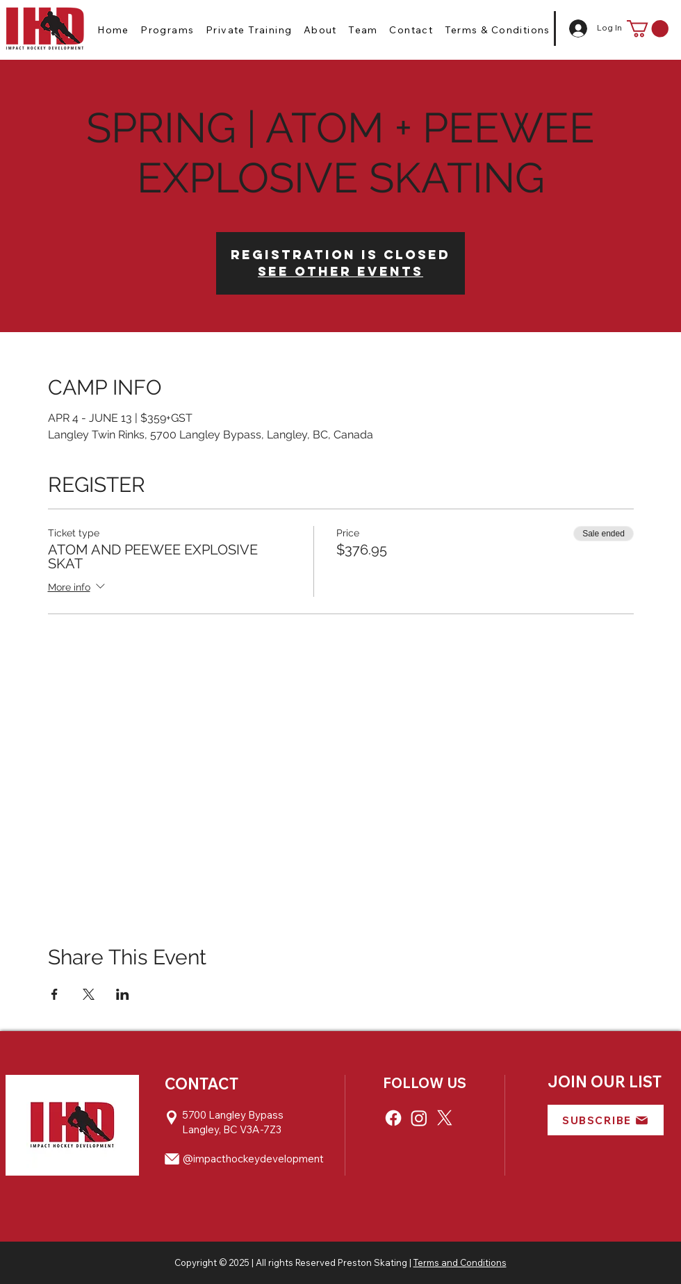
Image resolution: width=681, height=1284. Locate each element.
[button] (167, 30)
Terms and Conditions (460, 1262)
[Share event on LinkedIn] (122, 994)
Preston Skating (372, 1262)
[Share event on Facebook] (54, 994)
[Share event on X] (88, 994)
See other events (340, 271)
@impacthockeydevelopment (253, 1158)
